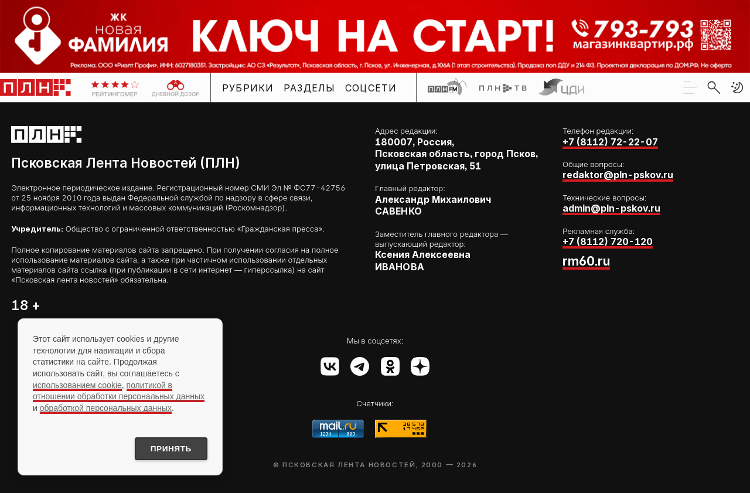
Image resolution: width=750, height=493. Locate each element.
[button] (737, 87)
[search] (713, 87)
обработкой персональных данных (106, 407)
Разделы (310, 88)
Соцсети (371, 88)
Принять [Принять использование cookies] (169, 448)
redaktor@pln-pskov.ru (617, 175)
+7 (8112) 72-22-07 (610, 142)
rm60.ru (586, 261)
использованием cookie (77, 384)
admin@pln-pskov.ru (611, 208)
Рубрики (248, 88)
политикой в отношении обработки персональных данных (118, 389)
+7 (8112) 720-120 (607, 241)
